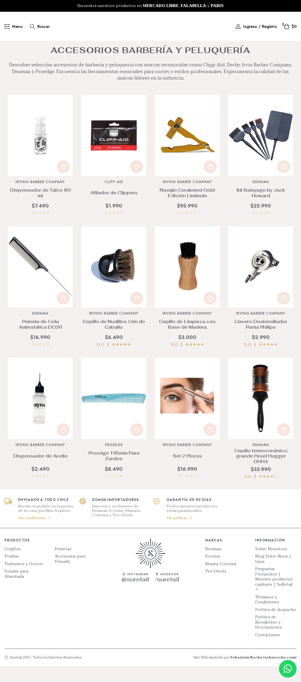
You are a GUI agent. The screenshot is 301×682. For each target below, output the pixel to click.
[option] (150, 6)
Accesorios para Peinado (70, 575)
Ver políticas (179, 533)
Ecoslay (212, 572)
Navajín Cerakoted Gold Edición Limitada (187, 208)
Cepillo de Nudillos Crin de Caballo (114, 340)
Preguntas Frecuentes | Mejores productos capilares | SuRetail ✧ (274, 595)
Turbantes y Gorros (23, 580)
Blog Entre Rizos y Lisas (273, 575)
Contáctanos (267, 651)
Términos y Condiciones (267, 615)
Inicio (106, 46)
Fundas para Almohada (16, 590)
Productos (125, 46)
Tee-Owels (215, 587)
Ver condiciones (34, 533)
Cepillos (12, 565)
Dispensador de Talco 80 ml (40, 208)
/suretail (167, 595)
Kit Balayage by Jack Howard (261, 208)
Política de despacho (275, 625)
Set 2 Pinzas (187, 472)
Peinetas (63, 565)
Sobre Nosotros (271, 565)
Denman (213, 565)
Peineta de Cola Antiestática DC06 (40, 340)
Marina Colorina (220, 580)
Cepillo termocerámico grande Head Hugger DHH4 (260, 472)
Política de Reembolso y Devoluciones (268, 638)
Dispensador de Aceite (40, 472)
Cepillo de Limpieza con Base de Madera (187, 340)
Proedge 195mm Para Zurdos (113, 471)
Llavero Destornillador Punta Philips (261, 340)
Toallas (11, 572)
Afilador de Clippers (114, 208)
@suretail (135, 595)
